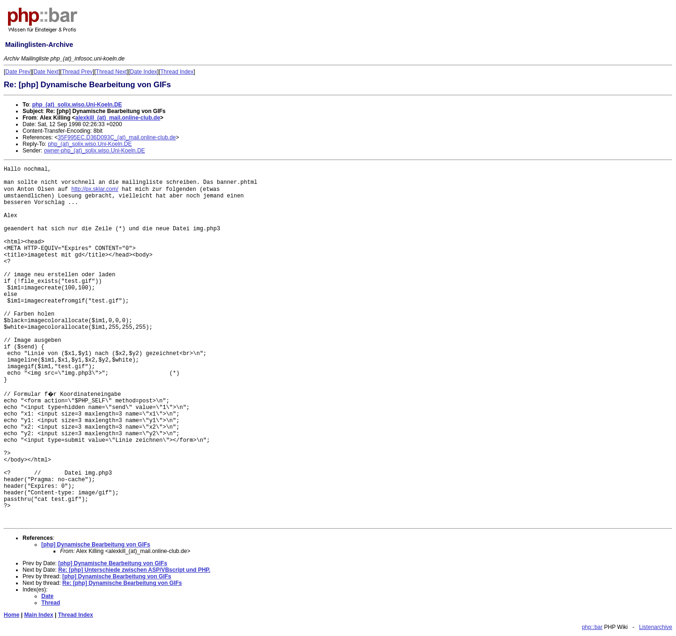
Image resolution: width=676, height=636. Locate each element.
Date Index (143, 71)
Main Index (38, 615)
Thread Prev (76, 71)
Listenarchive (655, 627)
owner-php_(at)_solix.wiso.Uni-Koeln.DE (94, 150)
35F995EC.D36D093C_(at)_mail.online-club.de (117, 137)
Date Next (45, 71)
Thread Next (111, 71)
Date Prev (17, 71)
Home (11, 615)
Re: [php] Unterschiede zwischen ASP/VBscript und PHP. (134, 570)
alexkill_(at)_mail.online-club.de (117, 117)
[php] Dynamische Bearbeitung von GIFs (95, 544)
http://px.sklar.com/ (94, 189)
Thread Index (177, 71)
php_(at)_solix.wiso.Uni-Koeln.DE (77, 104)
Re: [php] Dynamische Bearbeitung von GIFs (122, 583)
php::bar (592, 627)
